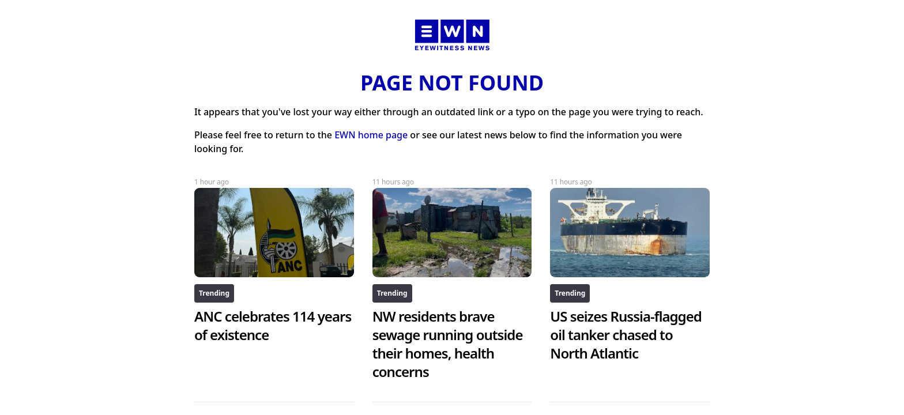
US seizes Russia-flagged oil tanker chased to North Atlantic (626, 335)
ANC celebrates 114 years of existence (272, 325)
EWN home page (371, 135)
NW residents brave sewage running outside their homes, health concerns (447, 344)
